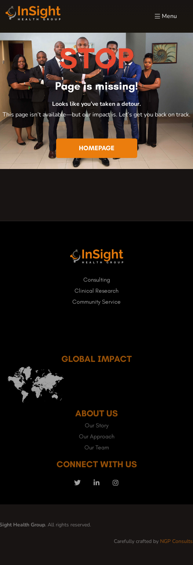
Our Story (97, 439)
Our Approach (96, 450)
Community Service (96, 305)
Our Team (96, 461)
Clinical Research (96, 294)
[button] (96, 148)
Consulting (96, 283)
